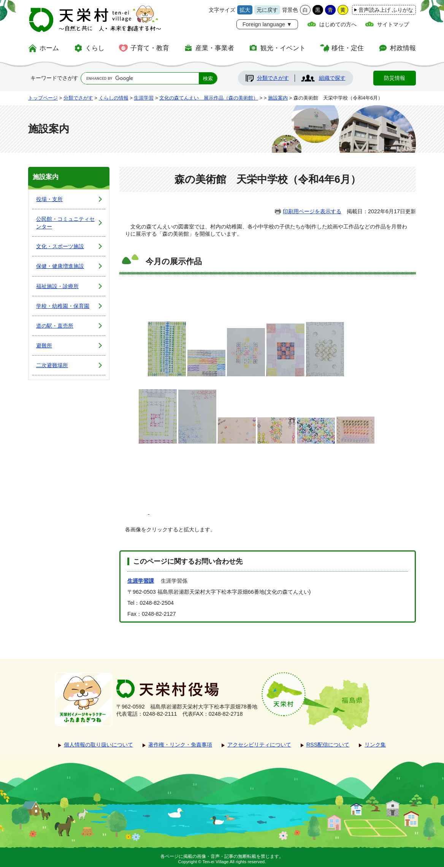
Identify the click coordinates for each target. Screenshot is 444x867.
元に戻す (267, 10)
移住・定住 (347, 48)
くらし (95, 48)
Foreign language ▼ (267, 24)
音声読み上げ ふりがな (385, 10)
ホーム (49, 48)
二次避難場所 (52, 365)
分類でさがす (273, 78)
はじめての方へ (338, 24)
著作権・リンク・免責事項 (180, 745)
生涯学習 (144, 98)
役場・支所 (49, 199)
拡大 (244, 10)
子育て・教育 (149, 48)
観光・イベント (283, 48)
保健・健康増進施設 (60, 266)
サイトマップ (393, 24)
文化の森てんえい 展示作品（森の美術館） (208, 98)
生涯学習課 (140, 581)
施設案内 (278, 98)
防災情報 (394, 78)
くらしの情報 (113, 98)
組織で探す (332, 78)
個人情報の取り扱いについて (98, 745)
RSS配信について (328, 745)
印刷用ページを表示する (312, 211)
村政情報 (403, 48)
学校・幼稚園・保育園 (62, 306)
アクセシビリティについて (259, 745)
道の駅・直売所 (54, 326)
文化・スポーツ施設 (60, 246)
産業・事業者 (214, 48)
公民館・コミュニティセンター (65, 223)
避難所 (44, 345)
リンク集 (375, 745)
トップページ (43, 98)
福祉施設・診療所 (57, 286)
